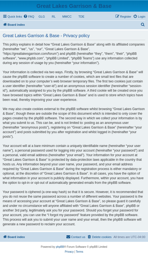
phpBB (60, 246)
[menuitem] (28, 16)
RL (53, 16)
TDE (81, 16)
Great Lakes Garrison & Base (74, 6)
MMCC (67, 16)
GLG (41, 16)
